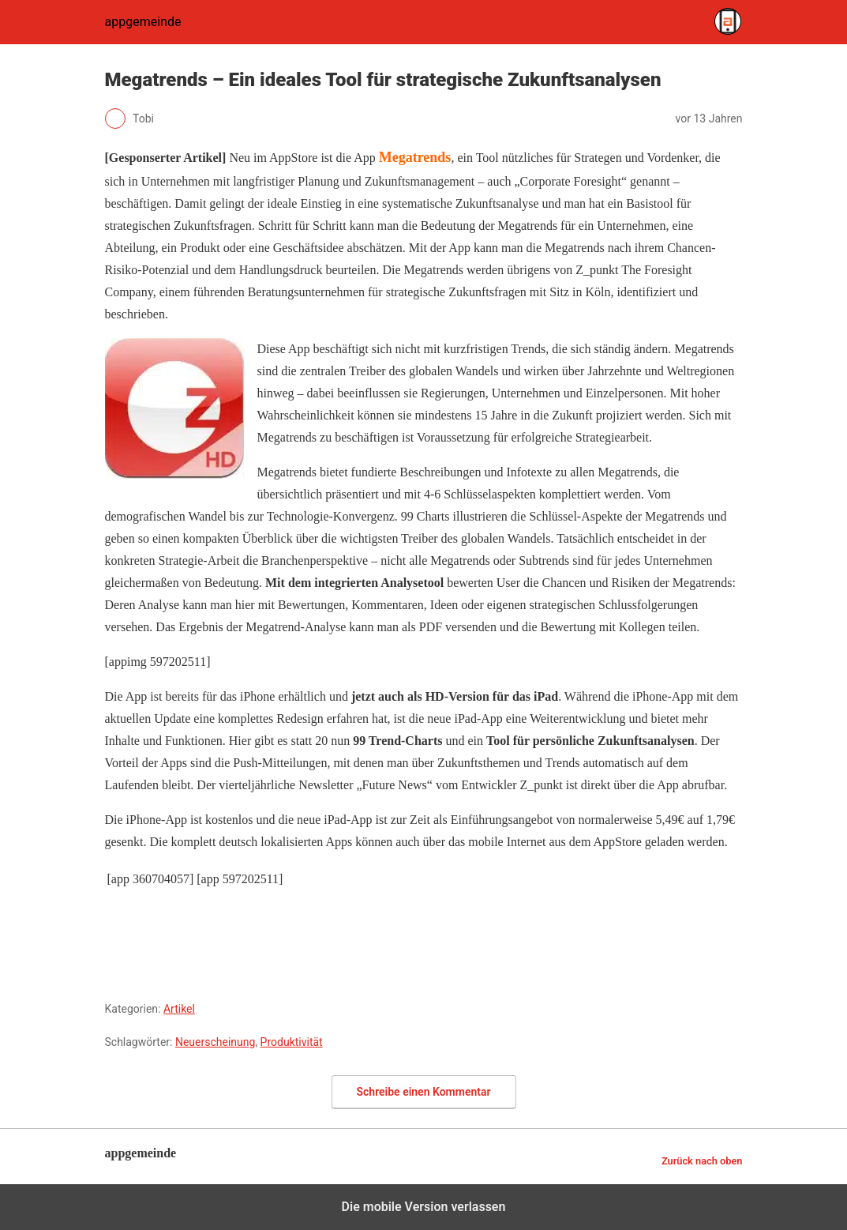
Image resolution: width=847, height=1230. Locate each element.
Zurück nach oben (702, 1161)
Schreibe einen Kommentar (424, 1091)
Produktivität (291, 1042)
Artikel (179, 1008)
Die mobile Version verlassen (424, 1206)
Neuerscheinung (215, 1042)
